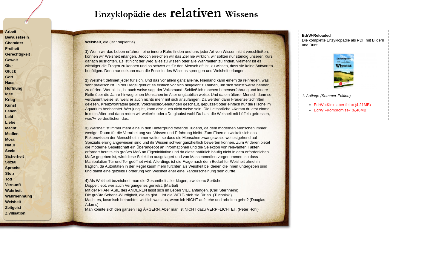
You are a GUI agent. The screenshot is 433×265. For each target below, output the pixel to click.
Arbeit (10, 31)
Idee (9, 94)
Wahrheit (13, 190)
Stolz (9, 173)
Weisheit (13, 202)
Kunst (10, 105)
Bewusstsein (17, 37)
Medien (12, 133)
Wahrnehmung (18, 196)
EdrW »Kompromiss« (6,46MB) (341, 110)
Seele (10, 150)
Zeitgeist (13, 207)
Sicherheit (14, 156)
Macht (10, 128)
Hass (9, 82)
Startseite (177, 239)
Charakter (14, 43)
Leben (10, 111)
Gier (9, 65)
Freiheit (12, 48)
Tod (8, 179)
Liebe (10, 122)
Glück (10, 71)
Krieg (10, 99)
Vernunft (13, 185)
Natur (10, 145)
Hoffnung (13, 88)
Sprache (12, 168)
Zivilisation (15, 213)
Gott (9, 77)
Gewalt (11, 60)
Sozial (10, 162)
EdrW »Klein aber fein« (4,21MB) (342, 104)
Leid (9, 116)
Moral (10, 139)
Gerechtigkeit (17, 54)
